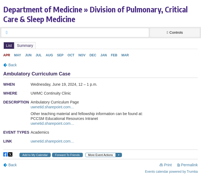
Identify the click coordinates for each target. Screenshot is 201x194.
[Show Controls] (175, 32)
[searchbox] (80, 33)
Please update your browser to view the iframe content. (100, 45)
